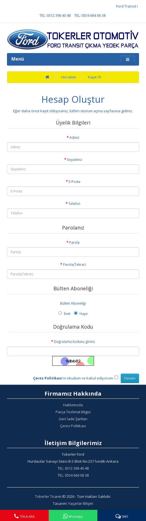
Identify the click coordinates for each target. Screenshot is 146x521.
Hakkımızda (73, 404)
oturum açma (91, 110)
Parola (74, 242)
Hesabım (68, 77)
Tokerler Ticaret (48, 496)
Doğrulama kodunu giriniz (74, 341)
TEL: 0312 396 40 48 (55, 15)
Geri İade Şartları (73, 418)
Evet (64, 313)
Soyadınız (74, 159)
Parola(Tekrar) (74, 264)
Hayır (81, 313)
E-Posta (74, 181)
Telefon (74, 203)
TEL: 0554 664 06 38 (89, 15)
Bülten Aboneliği (73, 303)
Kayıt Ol (94, 77)
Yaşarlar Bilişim (80, 503)
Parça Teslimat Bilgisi (73, 411)
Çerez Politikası (73, 425)
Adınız (74, 137)
